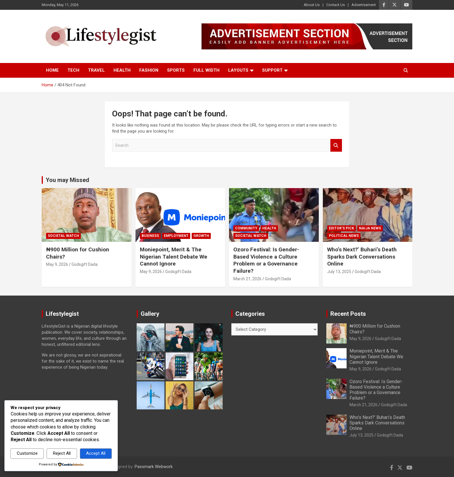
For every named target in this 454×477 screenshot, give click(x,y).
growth (201, 236)
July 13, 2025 (339, 271)
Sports (176, 70)
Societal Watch (63, 236)
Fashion (148, 70)
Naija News (370, 228)
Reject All (62, 453)
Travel (96, 70)
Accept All (95, 453)
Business (150, 236)
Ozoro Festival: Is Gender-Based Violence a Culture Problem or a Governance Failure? (266, 260)
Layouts (238, 70)
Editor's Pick (341, 228)
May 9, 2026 (57, 264)
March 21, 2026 (247, 278)
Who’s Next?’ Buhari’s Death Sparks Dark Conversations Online (362, 256)
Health (122, 70)
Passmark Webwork (154, 466)
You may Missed (67, 180)
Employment (176, 236)
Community (246, 228)
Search (336, 145)
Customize (27, 453)
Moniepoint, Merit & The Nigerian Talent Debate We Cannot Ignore (173, 256)
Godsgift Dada (85, 264)
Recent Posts (348, 313)
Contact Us (335, 5)
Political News (344, 236)
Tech (73, 70)
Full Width (206, 70)
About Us (312, 5)
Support (272, 70)
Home (52, 70)
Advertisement (364, 5)
